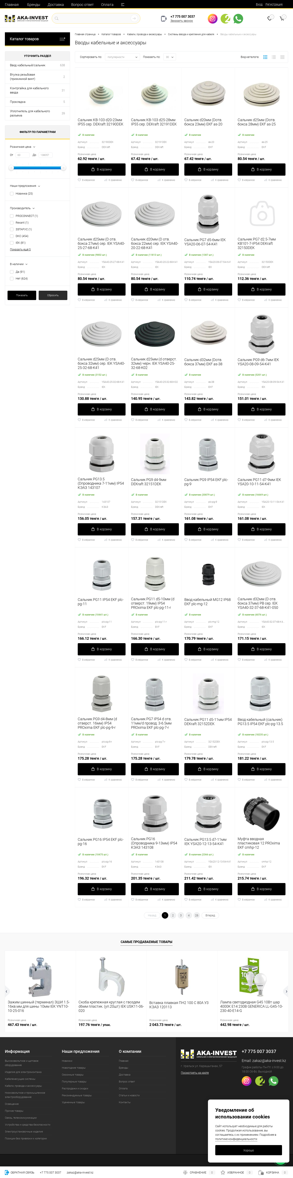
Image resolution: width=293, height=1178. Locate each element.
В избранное (86, 180)
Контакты (125, 1102)
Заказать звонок (182, 20)
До (34, 155)
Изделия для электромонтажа (23, 1072)
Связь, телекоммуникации (21, 1117)
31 (63, 90)
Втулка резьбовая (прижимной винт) (22, 77)
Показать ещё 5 (20, 249)
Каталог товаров (37, 39)
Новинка (24, 193)
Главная (12, 4)
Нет (22, 278)
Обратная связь (19, 1172)
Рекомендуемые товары (77, 1095)
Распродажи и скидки (75, 1088)
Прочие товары (14, 1110)
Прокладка (17, 102)
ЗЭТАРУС (24, 229)
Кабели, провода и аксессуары (23, 1085)
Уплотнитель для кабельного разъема (30, 113)
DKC (22, 236)
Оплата (107, 4)
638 (62, 65)
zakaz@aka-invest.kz (269, 1060)
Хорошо (248, 1150)
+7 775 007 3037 (183, 16)
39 (63, 113)
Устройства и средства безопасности (27, 1124)
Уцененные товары (73, 1102)
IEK (21, 242)
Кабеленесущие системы (20, 1078)
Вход (259, 4)
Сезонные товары (73, 1074)
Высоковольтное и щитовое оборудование (21, 1063)
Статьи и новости (129, 1095)
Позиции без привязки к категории (26, 1138)
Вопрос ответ (82, 4)
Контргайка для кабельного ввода (29, 90)
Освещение (12, 1103)
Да (20, 271)
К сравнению (113, 180)
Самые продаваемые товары (146, 942)
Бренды (33, 4)
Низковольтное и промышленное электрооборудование (25, 1095)
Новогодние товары (74, 1067)
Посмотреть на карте (195, 1072)
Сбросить (53, 295)
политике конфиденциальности (236, 1139)
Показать (22, 295)
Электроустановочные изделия (24, 1131)
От (11, 155)
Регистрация (274, 4)
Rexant (22, 222)
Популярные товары (74, 1081)
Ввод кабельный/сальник (27, 65)
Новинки (67, 1060)
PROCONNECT (27, 216)
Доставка (56, 4)
